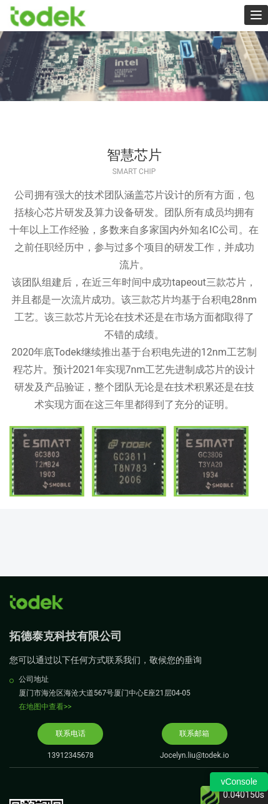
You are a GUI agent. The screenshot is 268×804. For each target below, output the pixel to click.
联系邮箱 (194, 733)
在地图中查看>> (45, 706)
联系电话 (71, 733)
